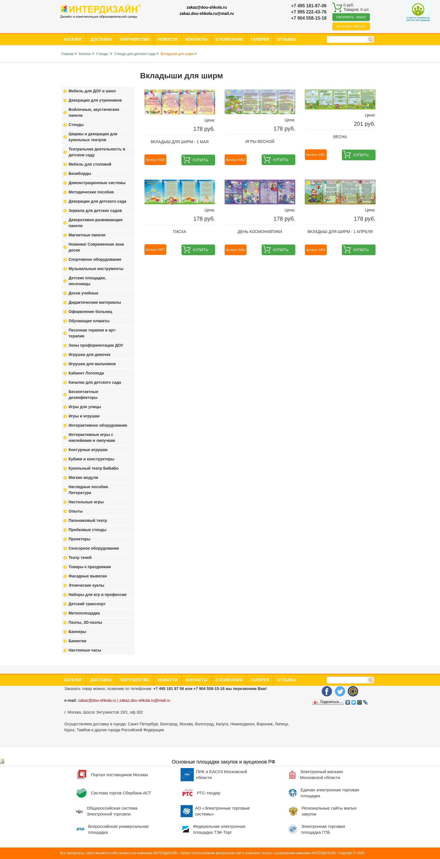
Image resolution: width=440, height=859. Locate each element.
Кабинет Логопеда (86, 373)
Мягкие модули (83, 477)
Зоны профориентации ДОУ (96, 345)
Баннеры (77, 631)
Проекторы (80, 539)
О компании (229, 39)
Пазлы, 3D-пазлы (85, 622)
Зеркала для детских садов (95, 210)
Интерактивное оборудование (98, 425)
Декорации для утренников (95, 100)
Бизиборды (80, 173)
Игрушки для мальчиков (92, 364)
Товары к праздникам (90, 567)
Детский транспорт (87, 604)
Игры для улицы (85, 407)
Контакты (197, 39)
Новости (168, 39)
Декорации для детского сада (97, 201)
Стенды (102, 54)
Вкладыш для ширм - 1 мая (180, 142)
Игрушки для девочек (89, 354)
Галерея (260, 39)
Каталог (73, 39)
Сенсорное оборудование (94, 548)
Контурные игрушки (88, 449)
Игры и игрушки (84, 416)
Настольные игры (86, 502)
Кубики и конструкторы (91, 459)
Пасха (179, 231)
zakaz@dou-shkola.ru (206, 7)
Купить (200, 160)
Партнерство (134, 39)
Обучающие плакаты (89, 321)
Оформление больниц (90, 311)
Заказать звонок (351, 26)
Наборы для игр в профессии (98, 594)
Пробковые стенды (88, 529)
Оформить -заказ (351, 17)
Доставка (101, 39)
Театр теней (80, 557)
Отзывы (286, 39)
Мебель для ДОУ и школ (92, 91)
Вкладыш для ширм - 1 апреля (340, 231)
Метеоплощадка (84, 613)
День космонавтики (260, 231)
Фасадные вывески (88, 576)
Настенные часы (85, 650)
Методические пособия (91, 192)
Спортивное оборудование (95, 259)
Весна (340, 136)
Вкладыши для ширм (177, 54)
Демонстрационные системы (97, 183)
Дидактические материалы (95, 302)
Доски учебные (83, 293)
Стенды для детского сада (134, 54)
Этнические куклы (87, 585)
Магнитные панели (87, 235)
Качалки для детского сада (95, 382)
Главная (67, 54)
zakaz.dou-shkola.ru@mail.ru (206, 13)
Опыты (76, 511)
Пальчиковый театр (88, 520)
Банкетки (77, 641)
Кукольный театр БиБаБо (94, 468)
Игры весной (259, 141)
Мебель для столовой (90, 164)
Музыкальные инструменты (96, 268)
